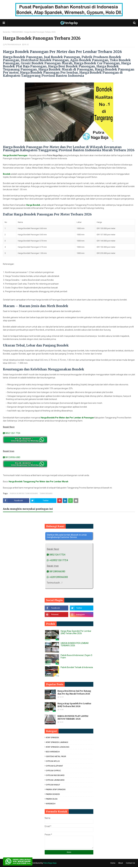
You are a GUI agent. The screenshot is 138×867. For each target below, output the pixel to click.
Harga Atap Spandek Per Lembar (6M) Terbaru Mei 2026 (76, 632)
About (120, 863)
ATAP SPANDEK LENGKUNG (57, 747)
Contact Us (130, 863)
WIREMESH (50, 804)
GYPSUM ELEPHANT (54, 766)
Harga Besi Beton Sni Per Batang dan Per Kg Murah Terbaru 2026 (74, 692)
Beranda (6, 32)
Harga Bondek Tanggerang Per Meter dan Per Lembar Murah (38, 481)
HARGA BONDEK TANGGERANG (24, 493)
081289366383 (56, 571)
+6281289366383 (57, 577)
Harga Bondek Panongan (15, 155)
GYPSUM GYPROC (53, 770)
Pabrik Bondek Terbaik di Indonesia (77, 667)
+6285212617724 (57, 560)
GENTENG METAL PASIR (56, 756)
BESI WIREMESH (53, 752)
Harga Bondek (33, 205)
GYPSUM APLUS (53, 761)
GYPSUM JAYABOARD (55, 780)
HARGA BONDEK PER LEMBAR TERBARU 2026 (75, 644)
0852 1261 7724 (11, 433)
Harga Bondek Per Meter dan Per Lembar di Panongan (67, 417)
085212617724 (56, 554)
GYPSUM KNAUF (53, 785)
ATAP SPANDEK (52, 737)
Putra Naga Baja (49, 863)
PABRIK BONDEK (53, 794)
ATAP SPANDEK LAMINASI (57, 742)
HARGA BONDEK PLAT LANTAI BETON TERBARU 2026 (73, 717)
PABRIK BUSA (52, 799)
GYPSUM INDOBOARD (55, 775)
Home (112, 863)
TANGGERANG (17, 32)
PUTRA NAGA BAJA (13, 45)
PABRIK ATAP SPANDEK (56, 789)
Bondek (6, 174)
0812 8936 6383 (11, 457)
